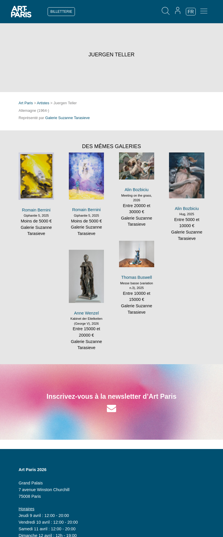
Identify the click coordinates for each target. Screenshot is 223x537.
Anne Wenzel (86, 313)
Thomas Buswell (136, 277)
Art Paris (26, 103)
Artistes (43, 103)
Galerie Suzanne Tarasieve (67, 118)
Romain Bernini (36, 210)
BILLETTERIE (61, 12)
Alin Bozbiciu (136, 189)
